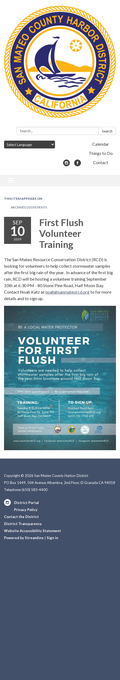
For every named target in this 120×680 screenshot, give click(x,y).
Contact (100, 162)
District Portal (26, 502)
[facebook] (77, 164)
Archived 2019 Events (29, 207)
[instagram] (66, 164)
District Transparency (23, 524)
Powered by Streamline (24, 538)
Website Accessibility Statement (32, 531)
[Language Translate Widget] (29, 144)
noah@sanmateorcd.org (67, 291)
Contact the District (21, 517)
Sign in (52, 538)
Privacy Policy (25, 509)
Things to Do (101, 153)
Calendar (100, 144)
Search (107, 131)
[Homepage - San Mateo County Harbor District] (60, 64)
